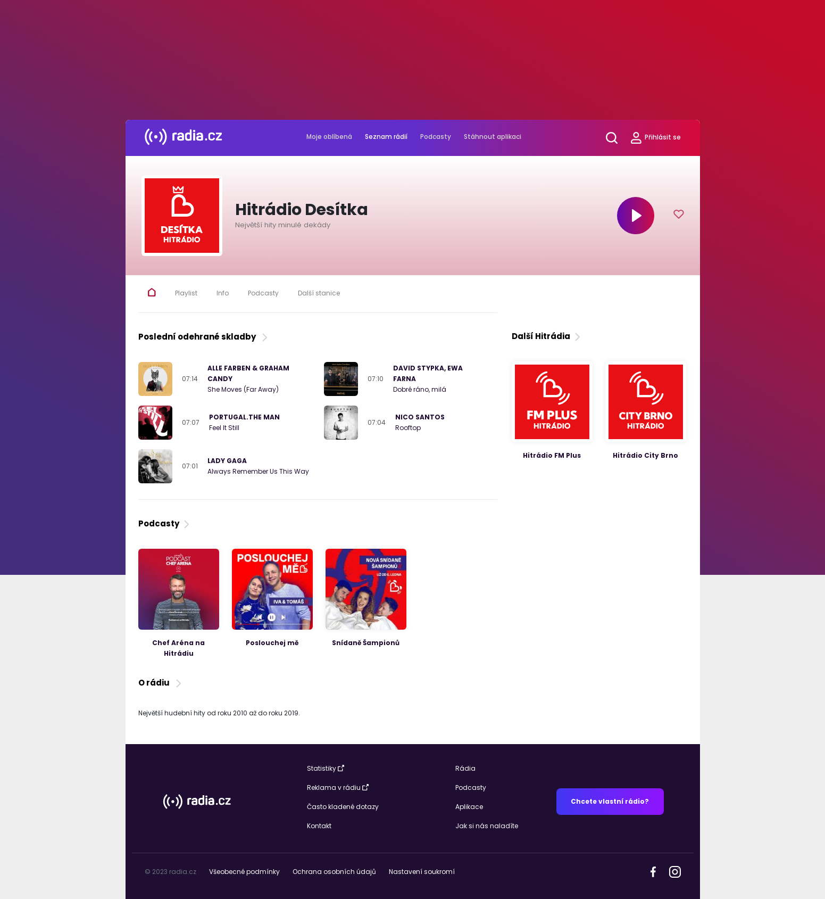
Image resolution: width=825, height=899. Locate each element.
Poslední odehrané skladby (204, 336)
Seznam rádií (386, 136)
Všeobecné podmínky (244, 871)
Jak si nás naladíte (486, 825)
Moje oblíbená (329, 136)
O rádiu (161, 682)
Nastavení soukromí (422, 871)
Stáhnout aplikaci (492, 136)
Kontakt (319, 825)
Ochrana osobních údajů (334, 871)
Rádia (465, 768)
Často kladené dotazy (343, 806)
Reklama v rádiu (338, 787)
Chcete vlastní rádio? (610, 801)
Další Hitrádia (547, 336)
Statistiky (325, 768)
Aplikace (469, 806)
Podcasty (435, 136)
